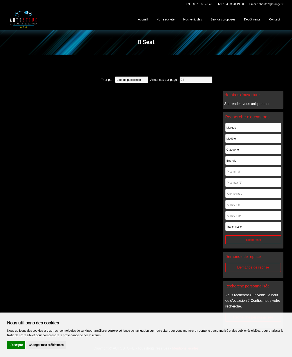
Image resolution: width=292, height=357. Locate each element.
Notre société (165, 19)
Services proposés (223, 19)
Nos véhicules (192, 19)
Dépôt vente (252, 19)
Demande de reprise (253, 267)
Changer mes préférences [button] (46, 345)
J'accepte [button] (16, 345)
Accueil (143, 19)
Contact (274, 19)
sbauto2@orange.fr (271, 4)
